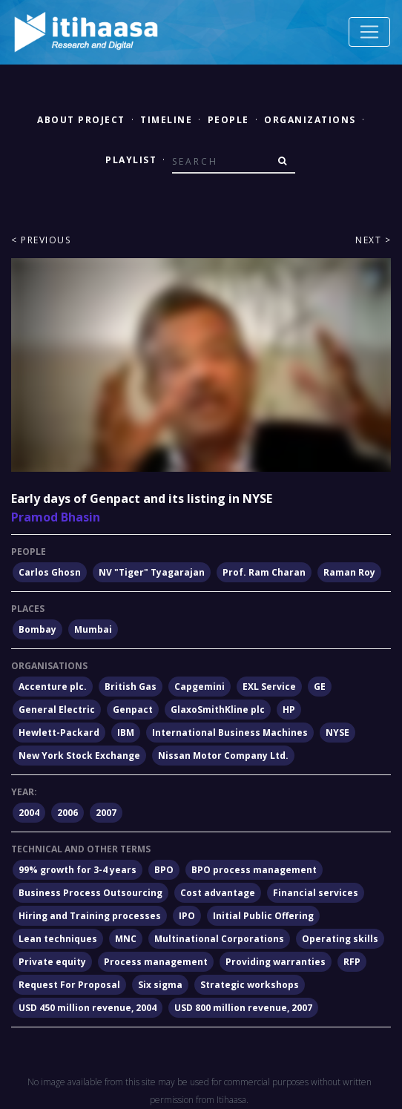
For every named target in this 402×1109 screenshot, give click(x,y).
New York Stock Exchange (79, 755)
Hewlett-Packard (59, 732)
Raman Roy (349, 572)
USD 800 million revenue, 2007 (243, 1007)
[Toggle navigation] (369, 32)
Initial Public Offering (263, 915)
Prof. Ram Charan (264, 572)
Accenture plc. (53, 686)
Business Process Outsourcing (90, 892)
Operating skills (340, 938)
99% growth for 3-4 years (77, 869)
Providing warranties (275, 961)
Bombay (37, 629)
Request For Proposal (69, 984)
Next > (373, 240)
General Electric (57, 709)
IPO (187, 915)
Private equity (52, 961)
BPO (164, 869)
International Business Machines (230, 732)
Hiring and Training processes (90, 915)
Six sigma (160, 984)
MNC (125, 938)
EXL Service (269, 686)
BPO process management (254, 869)
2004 (29, 812)
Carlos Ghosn (50, 572)
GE (320, 686)
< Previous (40, 240)
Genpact (133, 709)
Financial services (315, 892)
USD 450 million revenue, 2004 (87, 1007)
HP (289, 709)
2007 (106, 812)
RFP (351, 961)
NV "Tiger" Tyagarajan (152, 572)
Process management (156, 961)
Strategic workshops (249, 984)
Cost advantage (217, 892)
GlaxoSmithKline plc (218, 709)
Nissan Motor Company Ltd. (223, 755)
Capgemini (199, 686)
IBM (125, 732)
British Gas (130, 686)
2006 (67, 812)
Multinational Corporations (219, 938)
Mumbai (93, 629)
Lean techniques (58, 938)
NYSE (337, 732)
